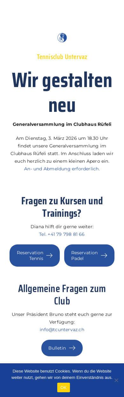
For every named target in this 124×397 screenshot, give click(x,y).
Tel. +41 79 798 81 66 (62, 234)
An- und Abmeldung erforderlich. (62, 169)
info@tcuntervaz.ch (62, 330)
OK (63, 387)
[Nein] (116, 380)
